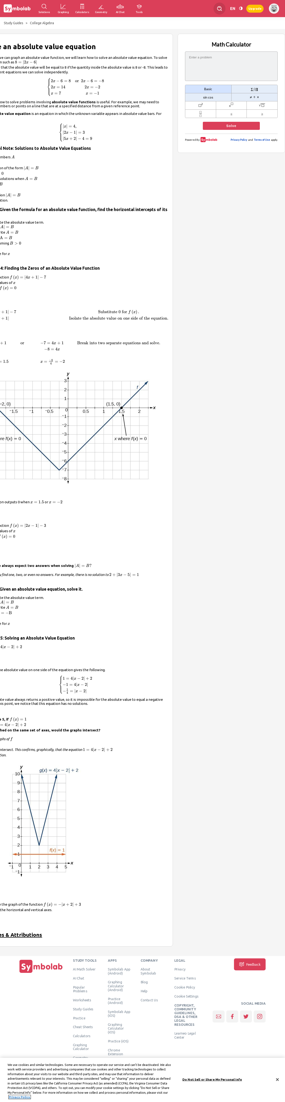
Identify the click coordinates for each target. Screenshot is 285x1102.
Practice (79, 1018)
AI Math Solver (84, 969)
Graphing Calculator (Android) (116, 986)
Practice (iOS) (118, 1041)
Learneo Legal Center (185, 1035)
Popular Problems (80, 989)
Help (144, 991)
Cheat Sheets (83, 1027)
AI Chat (78, 978)
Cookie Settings (186, 996)
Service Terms (185, 978)
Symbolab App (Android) (119, 971)
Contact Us (149, 1000)
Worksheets (82, 1000)
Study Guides (13, 23)
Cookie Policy (184, 987)
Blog (144, 982)
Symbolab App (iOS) (119, 1013)
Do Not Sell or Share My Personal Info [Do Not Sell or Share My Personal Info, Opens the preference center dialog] (212, 1080)
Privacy (179, 969)
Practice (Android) (115, 1000)
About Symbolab (148, 971)
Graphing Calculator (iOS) (116, 1028)
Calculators (82, 1036)
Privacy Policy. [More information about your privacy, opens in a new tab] (19, 1097)
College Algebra (42, 23)
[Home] (41, 973)
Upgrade (254, 8)
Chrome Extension (115, 1052)
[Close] (277, 1080)
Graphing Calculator (81, 1047)
